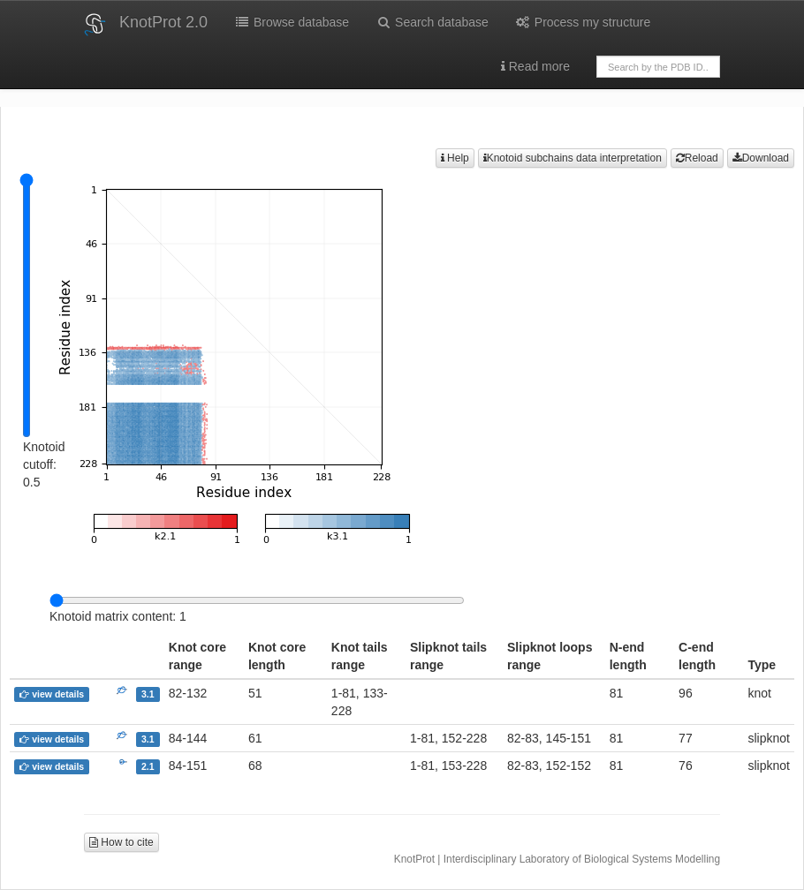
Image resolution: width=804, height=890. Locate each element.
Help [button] (455, 158)
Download (760, 158)
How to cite (121, 842)
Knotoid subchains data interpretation (572, 158)
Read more (535, 66)
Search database (432, 22)
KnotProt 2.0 (163, 22)
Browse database (291, 22)
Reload (697, 158)
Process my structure (582, 22)
